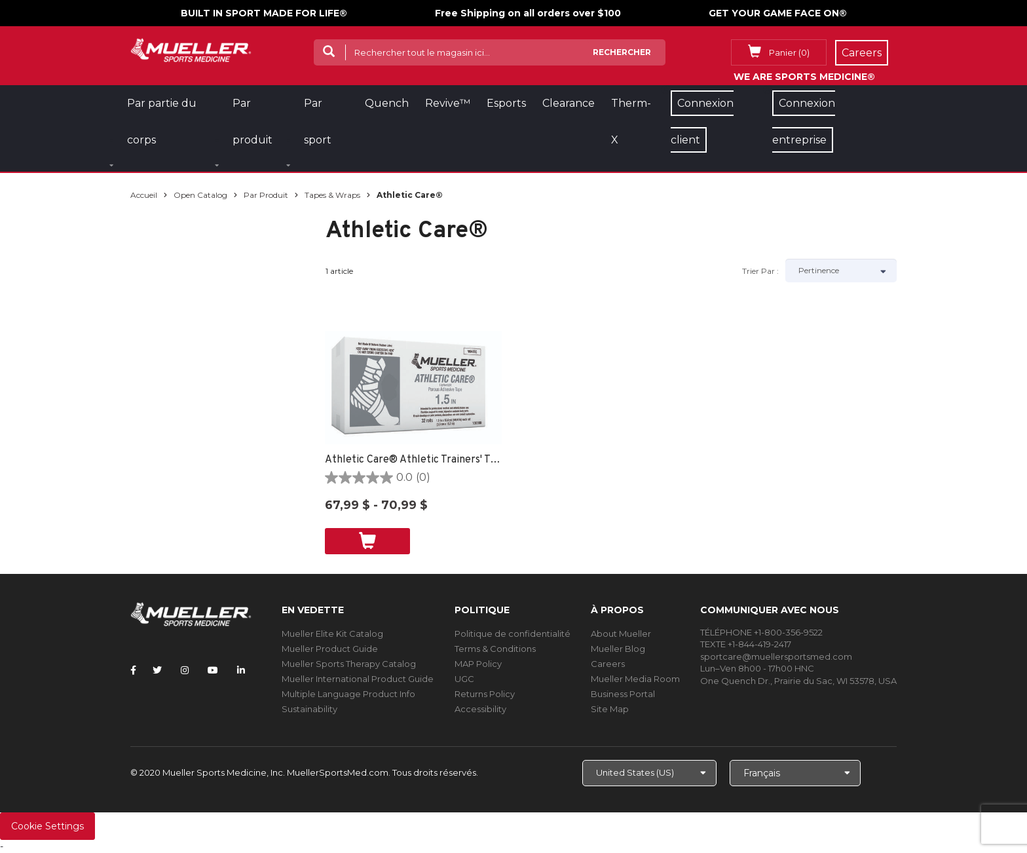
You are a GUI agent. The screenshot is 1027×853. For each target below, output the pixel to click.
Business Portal (623, 694)
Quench (387, 103)
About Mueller (621, 633)
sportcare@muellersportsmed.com (776, 656)
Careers (608, 663)
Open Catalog (200, 195)
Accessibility (480, 709)
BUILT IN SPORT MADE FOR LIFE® (264, 13)
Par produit (266, 195)
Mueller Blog (618, 648)
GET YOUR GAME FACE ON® (778, 13)
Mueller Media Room (635, 678)
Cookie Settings (47, 826)
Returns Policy (485, 694)
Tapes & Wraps (332, 195)
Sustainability (309, 709)
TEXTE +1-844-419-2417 (745, 644)
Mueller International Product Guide (358, 678)
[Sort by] (841, 270)
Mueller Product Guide (330, 648)
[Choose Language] (795, 773)
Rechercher (622, 52)
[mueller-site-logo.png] (191, 49)
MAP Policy (478, 663)
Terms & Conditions (495, 648)
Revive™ (447, 103)
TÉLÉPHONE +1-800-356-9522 (761, 632)
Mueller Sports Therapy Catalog (349, 663)
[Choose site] (649, 773)
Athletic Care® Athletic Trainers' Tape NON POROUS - (413, 459)
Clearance (568, 103)
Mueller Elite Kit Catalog (332, 633)
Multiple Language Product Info (348, 694)
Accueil (143, 195)
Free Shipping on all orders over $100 (528, 13)
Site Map (610, 709)
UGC (464, 678)
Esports (506, 103)
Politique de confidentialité (512, 633)
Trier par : (760, 271)
